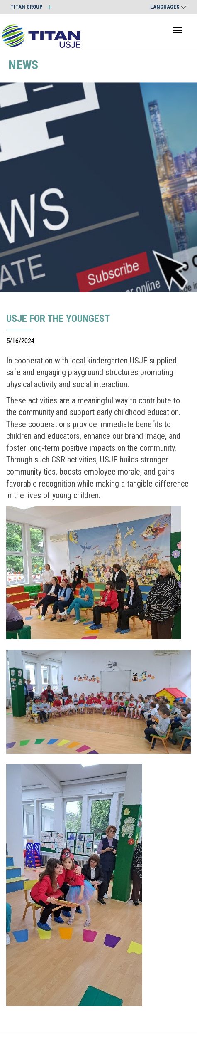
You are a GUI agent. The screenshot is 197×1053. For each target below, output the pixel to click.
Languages (168, 7)
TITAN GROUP (30, 7)
